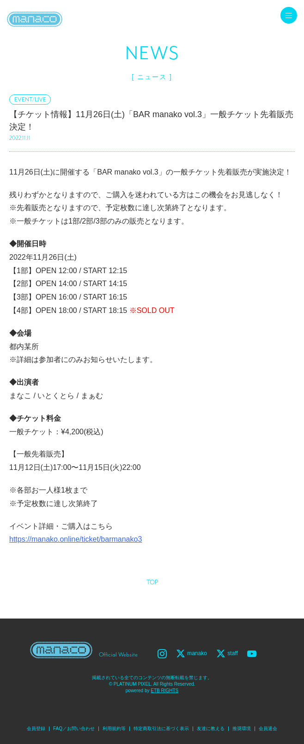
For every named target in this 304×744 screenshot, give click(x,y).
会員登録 (36, 728)
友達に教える (211, 728)
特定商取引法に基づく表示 (161, 728)
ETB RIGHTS (164, 690)
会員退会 (268, 728)
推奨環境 (241, 728)
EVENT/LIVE (30, 99)
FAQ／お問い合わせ (74, 728)
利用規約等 (114, 728)
